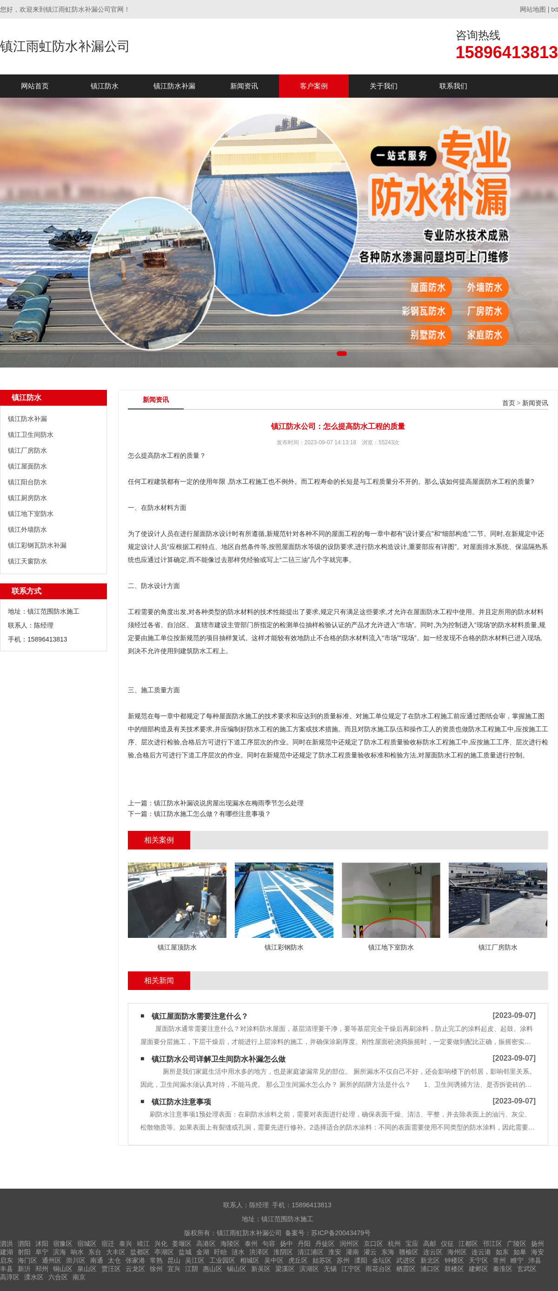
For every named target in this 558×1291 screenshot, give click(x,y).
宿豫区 (63, 1243)
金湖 (202, 1252)
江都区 (468, 1243)
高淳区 (10, 1277)
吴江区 (195, 1260)
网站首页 (35, 86)
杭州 (394, 1243)
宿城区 (87, 1243)
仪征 (447, 1243)
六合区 (58, 1277)
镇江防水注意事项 (181, 1102)
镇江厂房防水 (27, 450)
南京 (79, 1277)
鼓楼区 (454, 1268)
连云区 (433, 1252)
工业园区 (222, 1260)
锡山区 (236, 1268)
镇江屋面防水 (27, 466)
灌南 (352, 1252)
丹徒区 (325, 1243)
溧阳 (360, 1260)
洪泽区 (259, 1252)
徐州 (156, 1268)
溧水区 (34, 1277)
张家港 (135, 1260)
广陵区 (516, 1243)
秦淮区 (502, 1268)
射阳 (24, 1252)
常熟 (156, 1260)
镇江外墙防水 (27, 529)
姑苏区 (322, 1260)
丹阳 (304, 1243)
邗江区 (492, 1243)
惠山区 (212, 1268)
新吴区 (261, 1268)
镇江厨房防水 (27, 498)
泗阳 (24, 1243)
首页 (508, 403)
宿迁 (107, 1243)
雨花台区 (378, 1268)
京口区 (373, 1243)
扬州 (537, 1243)
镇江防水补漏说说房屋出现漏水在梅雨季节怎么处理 (229, 803)
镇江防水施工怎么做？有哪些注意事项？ (212, 813)
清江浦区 (311, 1252)
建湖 (6, 1252)
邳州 (41, 1268)
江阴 (191, 1268)
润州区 (349, 1243)
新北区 (430, 1260)
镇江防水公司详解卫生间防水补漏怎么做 (219, 1059)
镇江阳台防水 (27, 482)
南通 (96, 1260)
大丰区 (116, 1252)
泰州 (251, 1243)
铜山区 (63, 1268)
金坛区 (382, 1260)
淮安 (334, 1252)
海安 (537, 1252)
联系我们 (453, 86)
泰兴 (125, 1243)
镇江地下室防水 (30, 513)
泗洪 (6, 1243)
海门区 (27, 1260)
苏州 (343, 1260)
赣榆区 (408, 1252)
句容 (268, 1243)
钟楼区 (454, 1260)
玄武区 (527, 1268)
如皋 (519, 1252)
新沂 (24, 1268)
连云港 (481, 1252)
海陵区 (230, 1243)
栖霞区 (406, 1268)
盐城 (185, 1252)
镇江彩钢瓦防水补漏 (37, 545)
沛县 (534, 1260)
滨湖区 (309, 1268)
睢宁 (517, 1260)
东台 (94, 1252)
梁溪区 (285, 1268)
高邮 (429, 1243)
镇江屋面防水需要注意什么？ (200, 1016)
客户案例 (314, 86)
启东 (6, 1260)
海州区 (457, 1252)
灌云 (370, 1252)
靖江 (143, 1243)
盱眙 (220, 1252)
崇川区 (76, 1260)
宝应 (411, 1243)
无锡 (330, 1268)
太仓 (114, 1260)
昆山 (173, 1260)
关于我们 (384, 86)
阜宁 (41, 1252)
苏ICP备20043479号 (341, 1233)
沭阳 (41, 1243)
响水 (77, 1252)
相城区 (249, 1260)
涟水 (238, 1252)
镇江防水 (105, 86)
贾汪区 (111, 1268)
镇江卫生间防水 (30, 434)
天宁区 (478, 1260)
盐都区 (140, 1252)
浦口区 (430, 1268)
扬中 (286, 1243)
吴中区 (274, 1260)
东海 (387, 1252)
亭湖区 (164, 1252)
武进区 (406, 1260)
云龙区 (135, 1268)
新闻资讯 (244, 86)
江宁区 (351, 1268)
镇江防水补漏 (174, 86)
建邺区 (478, 1268)
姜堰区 (182, 1243)
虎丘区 (298, 1260)
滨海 (59, 1252)
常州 (499, 1260)
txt (554, 9)
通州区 (51, 1260)
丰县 (6, 1268)
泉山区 (87, 1268)
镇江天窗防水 (27, 561)
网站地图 (533, 9)
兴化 (160, 1243)
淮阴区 (283, 1252)
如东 (502, 1252)
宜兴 (173, 1268)
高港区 (206, 1243)
